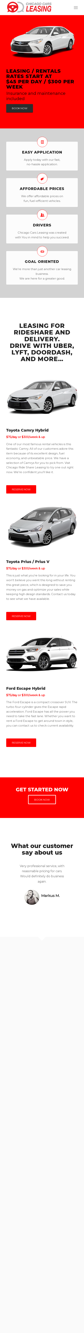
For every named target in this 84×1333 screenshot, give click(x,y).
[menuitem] (76, 7)
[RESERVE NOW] (21, 489)
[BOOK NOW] (19, 108)
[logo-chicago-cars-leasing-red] (34, 7)
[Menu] (76, 7)
